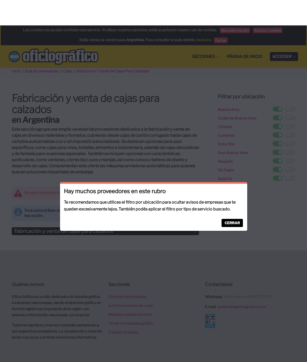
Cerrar (232, 197)
